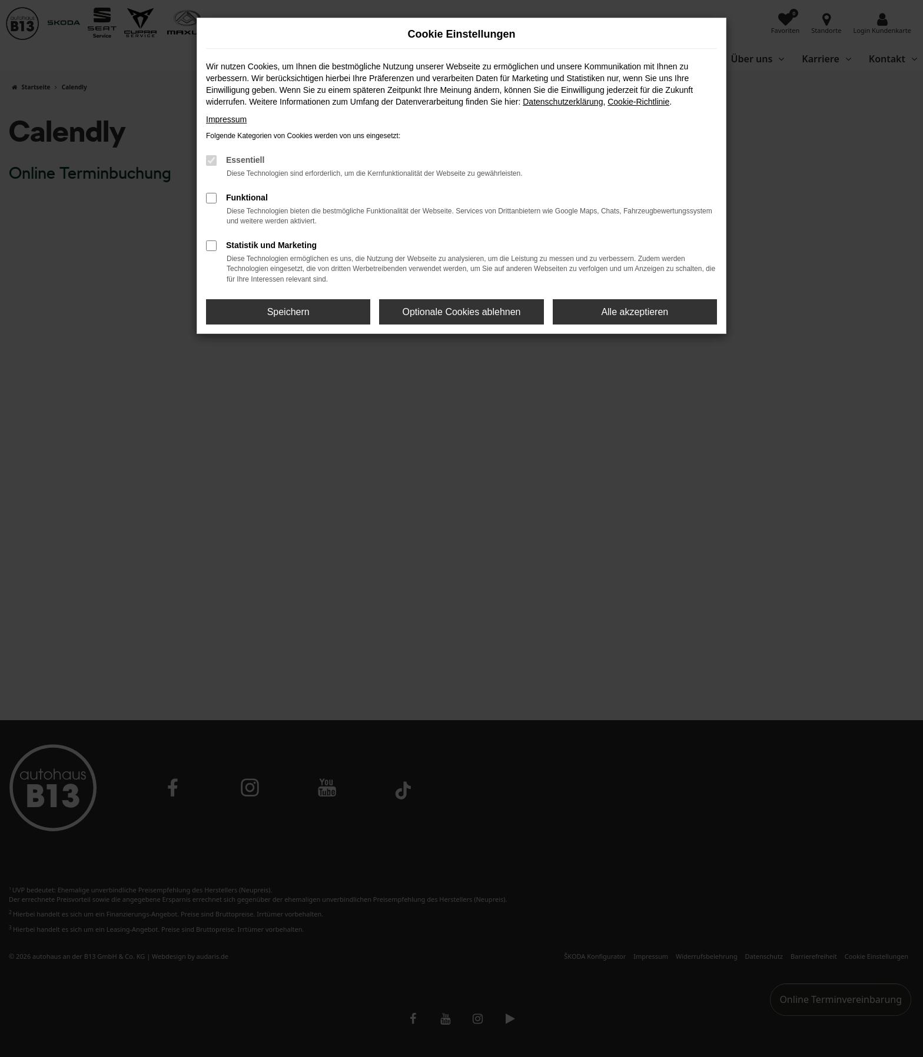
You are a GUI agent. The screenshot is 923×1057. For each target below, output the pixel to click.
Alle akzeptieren (634, 312)
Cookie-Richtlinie (638, 101)
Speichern (288, 312)
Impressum (226, 119)
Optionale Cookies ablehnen (461, 312)
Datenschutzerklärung (563, 101)
